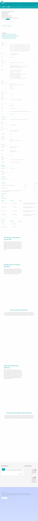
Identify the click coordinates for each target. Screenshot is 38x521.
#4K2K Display (3, 36)
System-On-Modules (5, 10)
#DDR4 (17, 36)
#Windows (7, 36)
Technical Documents (18, 190)
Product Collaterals (18, 179)
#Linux (10, 36)
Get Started (4, 494)
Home (1, 10)
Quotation (8, 26)
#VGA (15, 36)
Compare (3, 26)
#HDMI (12, 36)
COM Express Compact (10, 10)
